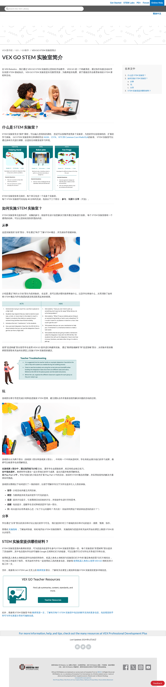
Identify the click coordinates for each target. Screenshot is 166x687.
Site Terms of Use (69, 680)
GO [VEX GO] (17, 50)
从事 (132, 81)
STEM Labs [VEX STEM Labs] (129, 3)
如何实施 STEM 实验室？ (138, 78)
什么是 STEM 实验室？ (137, 75)
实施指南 (12, 529)
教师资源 (41, 570)
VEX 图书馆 (7, 50)
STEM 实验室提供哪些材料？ (139, 91)
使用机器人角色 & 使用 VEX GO (87, 560)
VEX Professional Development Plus (125, 633)
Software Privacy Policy (91, 680)
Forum (146, 3)
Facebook (77, 646)
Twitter (83, 646)
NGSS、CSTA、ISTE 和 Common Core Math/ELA (66, 137)
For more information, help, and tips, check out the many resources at (61, 633)
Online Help (157, 3)
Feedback (157, 683)
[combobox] (44, 9)
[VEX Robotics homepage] (7, 3)
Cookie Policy (80, 680)
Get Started (115, 3)
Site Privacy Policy (58, 680)
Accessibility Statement (106, 680)
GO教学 (25, 50)
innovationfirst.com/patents (83, 678)
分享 (132, 88)
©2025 (100, 672)
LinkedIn (88, 646)
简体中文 (157, 14)
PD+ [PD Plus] (139, 3)
